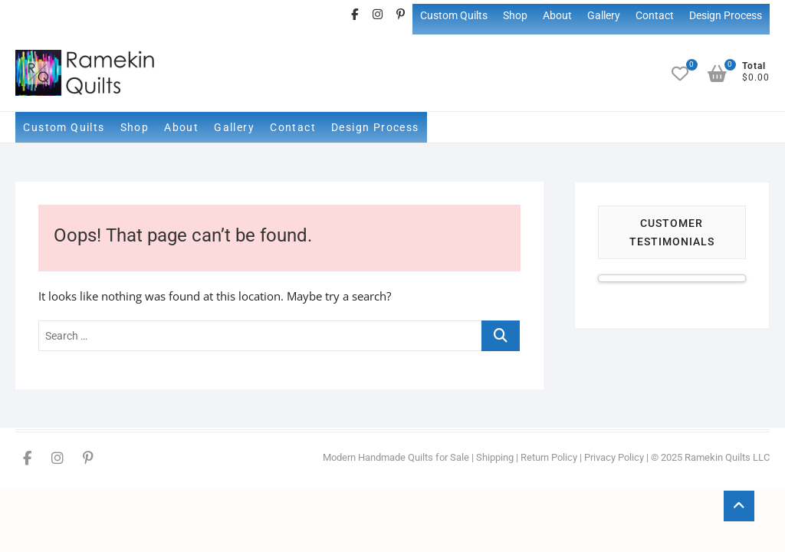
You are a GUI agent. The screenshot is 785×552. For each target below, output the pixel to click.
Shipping (495, 457)
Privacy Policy (614, 457)
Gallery (603, 15)
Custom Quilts (454, 15)
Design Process (725, 15)
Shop (515, 15)
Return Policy (549, 457)
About (557, 15)
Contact (655, 15)
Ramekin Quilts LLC (727, 457)
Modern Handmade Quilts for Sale (396, 457)
